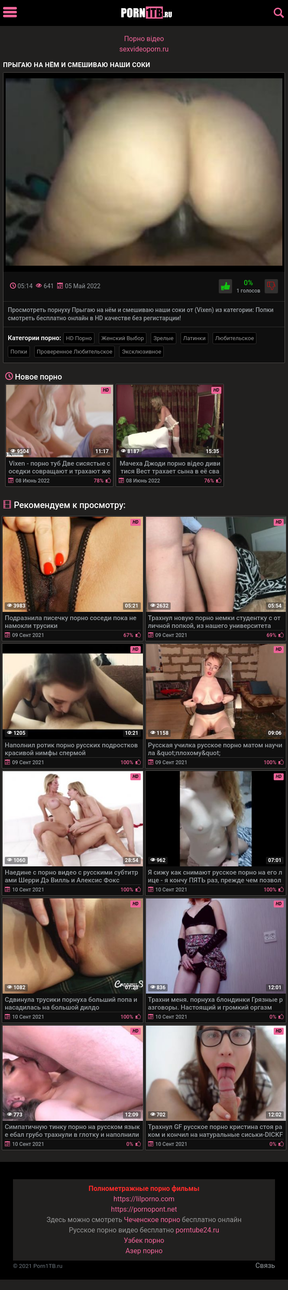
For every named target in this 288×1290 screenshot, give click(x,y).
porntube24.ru (197, 1230)
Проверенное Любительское (75, 351)
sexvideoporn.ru (144, 49)
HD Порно (79, 338)
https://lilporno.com (144, 1199)
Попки (18, 351)
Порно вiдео (144, 39)
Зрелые (163, 338)
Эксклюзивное (141, 351)
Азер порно (144, 1251)
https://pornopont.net (144, 1209)
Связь (265, 1265)
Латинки (194, 338)
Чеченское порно (152, 1220)
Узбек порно (144, 1240)
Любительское (234, 338)
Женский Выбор (122, 338)
